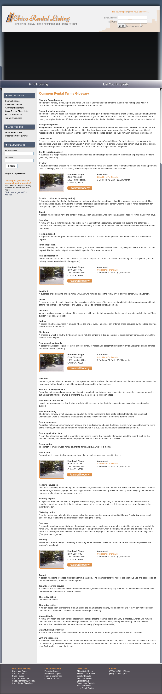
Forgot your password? (134, 26)
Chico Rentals (83, 681)
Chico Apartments (20, 673)
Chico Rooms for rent (21, 678)
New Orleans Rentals (86, 673)
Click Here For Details (107, 177)
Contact (112, 669)
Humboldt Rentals (84, 678)
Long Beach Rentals (85, 688)
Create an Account (53, 678)
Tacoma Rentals (84, 686)
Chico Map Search (14, 104)
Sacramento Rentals (86, 683)
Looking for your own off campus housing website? (18, 181)
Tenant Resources (13, 118)
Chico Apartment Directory (23, 681)
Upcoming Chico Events (16, 136)
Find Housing (14, 95)
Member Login (15, 145)
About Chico (14, 127)
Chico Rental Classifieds (16, 111)
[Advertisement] (81, 56)
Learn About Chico (14, 132)
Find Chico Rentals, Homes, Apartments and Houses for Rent (46, 24)
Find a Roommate (13, 114)
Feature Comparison (53, 676)
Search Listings (12, 101)
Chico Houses (18, 676)
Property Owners (52, 671)
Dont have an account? (139, 12)
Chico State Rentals (85, 671)
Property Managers (53, 673)
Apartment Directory (14, 108)
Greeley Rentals (84, 676)
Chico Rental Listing (41, 18)
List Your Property (120, 12)
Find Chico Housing (21, 669)
